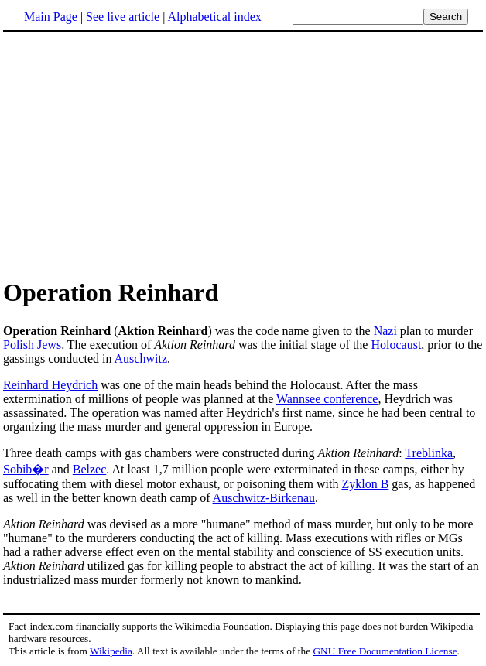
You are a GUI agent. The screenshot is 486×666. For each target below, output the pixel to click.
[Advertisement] (133, 154)
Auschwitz (141, 358)
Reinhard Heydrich (50, 384)
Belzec (90, 469)
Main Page (50, 16)
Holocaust (396, 344)
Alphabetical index (214, 16)
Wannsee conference (327, 398)
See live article (122, 16)
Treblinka (429, 452)
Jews (49, 344)
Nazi (385, 330)
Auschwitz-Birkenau (264, 497)
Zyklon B (364, 483)
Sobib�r (26, 469)
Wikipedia (111, 651)
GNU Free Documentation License (385, 651)
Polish (18, 344)
